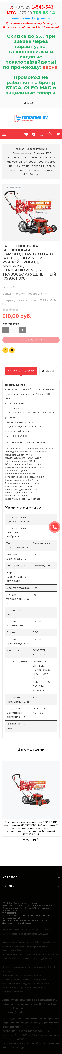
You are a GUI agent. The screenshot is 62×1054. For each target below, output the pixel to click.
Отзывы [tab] (48, 370)
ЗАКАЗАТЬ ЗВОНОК (55, 527)
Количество (10, 323)
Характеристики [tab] (21, 370)
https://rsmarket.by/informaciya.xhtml (18, 963)
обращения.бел (37, 1047)
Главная (19, 148)
